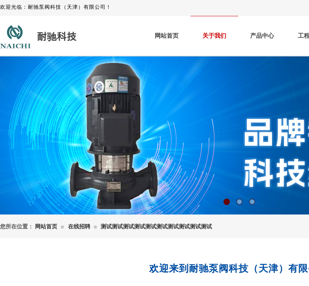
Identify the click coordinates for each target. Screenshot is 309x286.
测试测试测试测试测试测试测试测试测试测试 (156, 227)
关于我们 (214, 36)
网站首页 (167, 36)
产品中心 (262, 36)
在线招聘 (79, 227)
